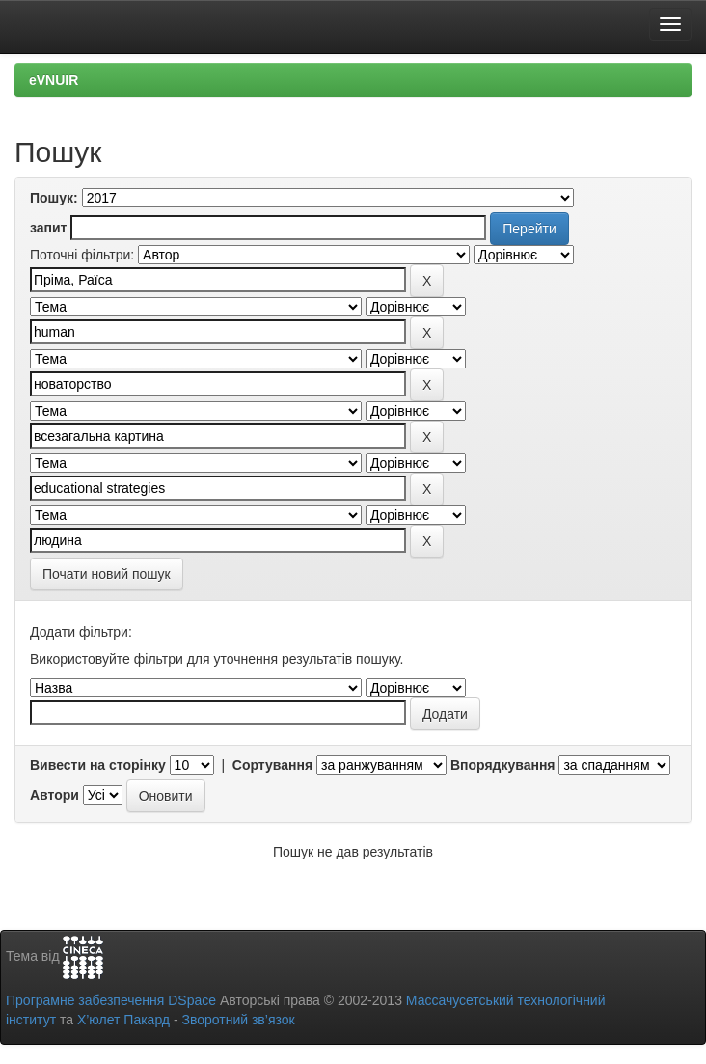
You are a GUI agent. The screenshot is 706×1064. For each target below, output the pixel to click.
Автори (54, 795)
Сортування (272, 765)
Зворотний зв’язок (237, 1019)
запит (48, 227)
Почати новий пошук (106, 574)
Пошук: (54, 197)
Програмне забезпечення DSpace (111, 1000)
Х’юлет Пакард (123, 1019)
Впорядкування (503, 765)
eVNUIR (53, 80)
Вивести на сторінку (98, 765)
